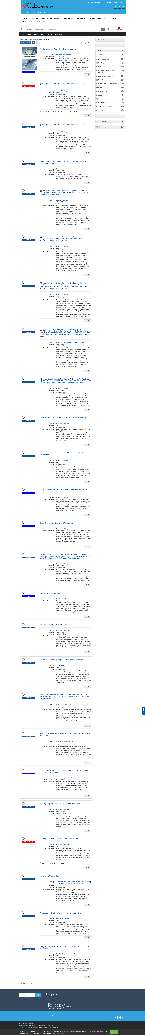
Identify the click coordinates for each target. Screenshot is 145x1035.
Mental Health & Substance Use (107, 83)
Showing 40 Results (86, 43)
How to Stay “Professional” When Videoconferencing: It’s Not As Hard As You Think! (65, 734)
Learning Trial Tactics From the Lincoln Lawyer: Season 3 (61, 839)
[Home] (21, 29)
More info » (87, 75)
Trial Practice (102, 110)
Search (29, 34)
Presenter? (50, 34)
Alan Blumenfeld (61, 882)
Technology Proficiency (105, 106)
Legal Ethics (58, 34)
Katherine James (72, 882)
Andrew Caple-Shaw (84, 882)
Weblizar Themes (93, 1015)
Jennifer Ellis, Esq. (61, 91)
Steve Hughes (60, 665)
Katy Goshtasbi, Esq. (62, 954)
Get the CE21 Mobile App (37, 1025)
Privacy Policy (50, 1025)
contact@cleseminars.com (100, 2)
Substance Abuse (103, 99)
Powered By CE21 (24, 1027)
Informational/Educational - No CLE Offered (108, 71)
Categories (30, 29)
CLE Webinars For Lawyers (74, 18)
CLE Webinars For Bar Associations (102, 18)
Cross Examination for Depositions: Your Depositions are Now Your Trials (64, 491)
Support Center (23, 1025)
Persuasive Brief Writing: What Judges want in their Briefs (61, 913)
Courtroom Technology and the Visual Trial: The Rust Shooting (63, 418)
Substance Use (102, 102)
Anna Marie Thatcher (77, 883)
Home (25, 18)
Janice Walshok (74, 954)
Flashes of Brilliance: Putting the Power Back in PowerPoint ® (62, 660)
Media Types (39, 29)
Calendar (36, 34)
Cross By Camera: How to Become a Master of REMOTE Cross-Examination (63, 454)
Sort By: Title (25, 42)
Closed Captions (103, 127)
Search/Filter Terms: (26, 39)
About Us (34, 18)
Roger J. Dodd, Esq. (62, 200)
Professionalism (102, 91)
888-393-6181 (119, 2)
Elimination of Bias (103, 59)
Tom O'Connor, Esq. (62, 599)
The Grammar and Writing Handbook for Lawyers (58, 49)
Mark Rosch (68, 704)
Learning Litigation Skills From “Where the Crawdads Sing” (61, 804)
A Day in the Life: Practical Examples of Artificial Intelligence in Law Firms (64, 84)
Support (42, 34)
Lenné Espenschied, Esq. (63, 54)
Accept (114, 1032)
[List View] (38, 42)
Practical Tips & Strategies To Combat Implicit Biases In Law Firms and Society (64, 947)
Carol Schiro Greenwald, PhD (64, 741)
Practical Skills (102, 87)
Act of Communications (63, 883)
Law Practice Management (106, 76)
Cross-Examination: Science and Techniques (56, 523)
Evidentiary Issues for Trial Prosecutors (54, 625)
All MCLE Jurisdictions (51, 18)
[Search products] (103, 29)
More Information (61, 1033)
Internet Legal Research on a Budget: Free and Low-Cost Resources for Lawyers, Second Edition (65, 771)
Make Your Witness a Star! (49, 876)
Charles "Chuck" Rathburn (76, 342)
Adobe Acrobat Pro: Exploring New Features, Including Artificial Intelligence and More (63, 162)
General (100, 66)
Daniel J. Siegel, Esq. (62, 169)
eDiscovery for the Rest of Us (50, 593)
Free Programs (102, 63)
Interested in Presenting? (33, 22)
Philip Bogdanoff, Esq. (62, 423)
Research (101, 95)
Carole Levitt (60, 704)
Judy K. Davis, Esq (61, 778)
